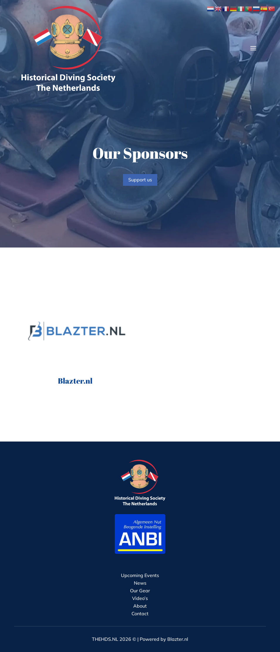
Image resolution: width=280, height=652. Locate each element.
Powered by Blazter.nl (164, 639)
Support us (140, 180)
